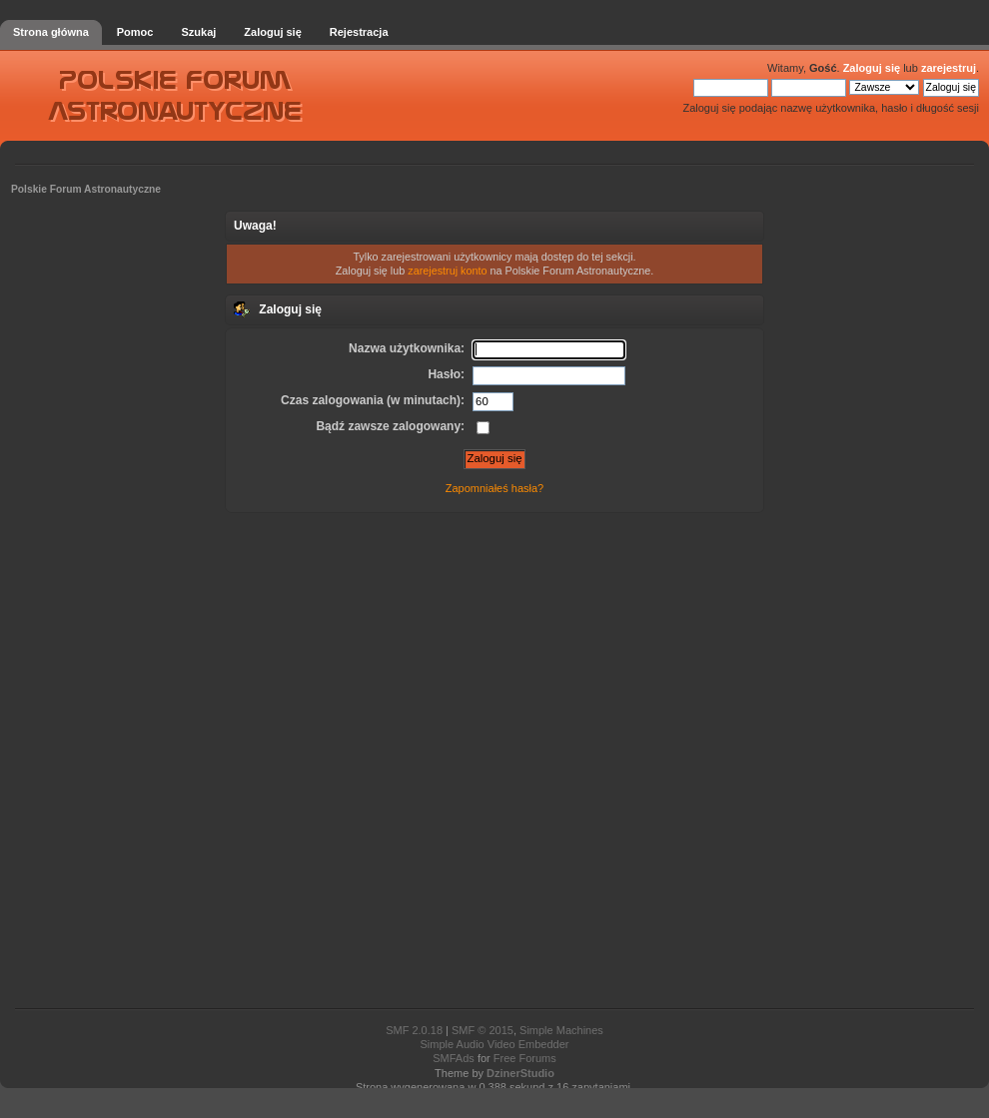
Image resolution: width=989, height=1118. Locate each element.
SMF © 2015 (482, 1030)
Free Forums (525, 1058)
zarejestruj (948, 68)
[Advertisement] (494, 758)
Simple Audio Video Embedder (494, 1044)
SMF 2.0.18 (414, 1030)
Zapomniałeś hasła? (494, 488)
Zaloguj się (871, 68)
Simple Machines (561, 1030)
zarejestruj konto (447, 271)
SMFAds (454, 1058)
